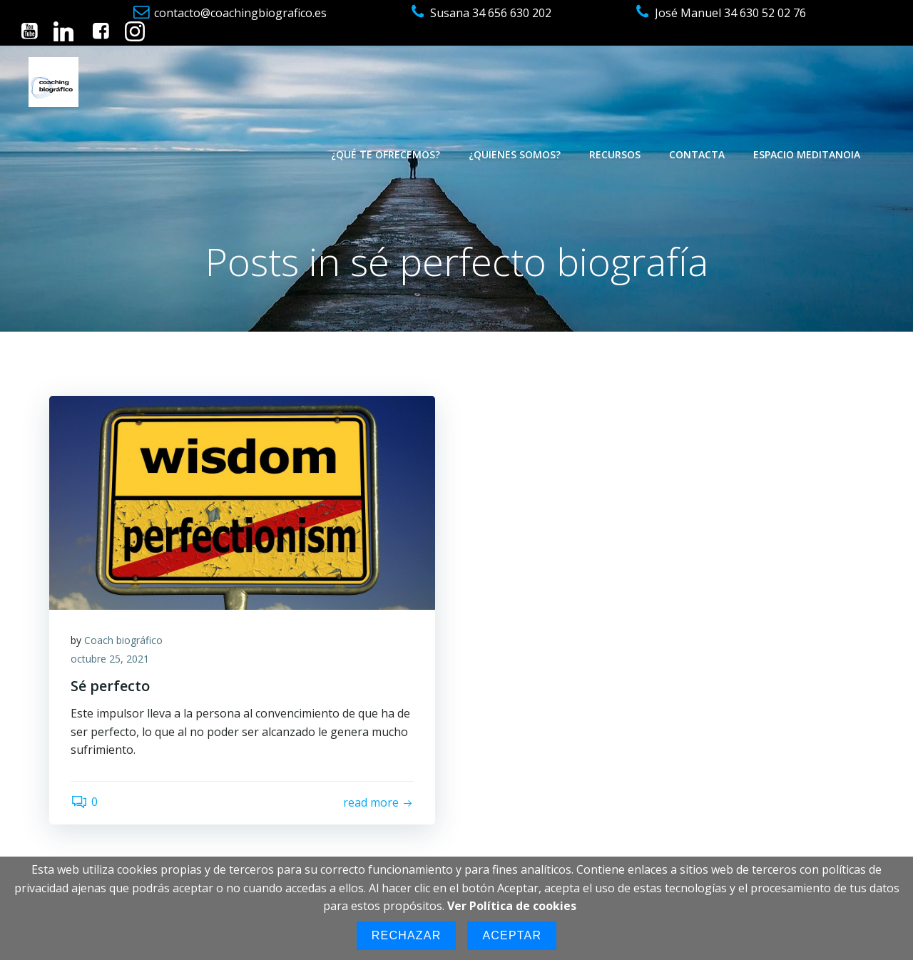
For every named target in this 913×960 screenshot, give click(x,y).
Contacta (697, 154)
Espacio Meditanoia (806, 154)
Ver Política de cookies (511, 906)
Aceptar (511, 935)
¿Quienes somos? (515, 154)
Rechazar (407, 935)
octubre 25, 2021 (110, 658)
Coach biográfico (123, 640)
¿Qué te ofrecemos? (385, 154)
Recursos (615, 154)
